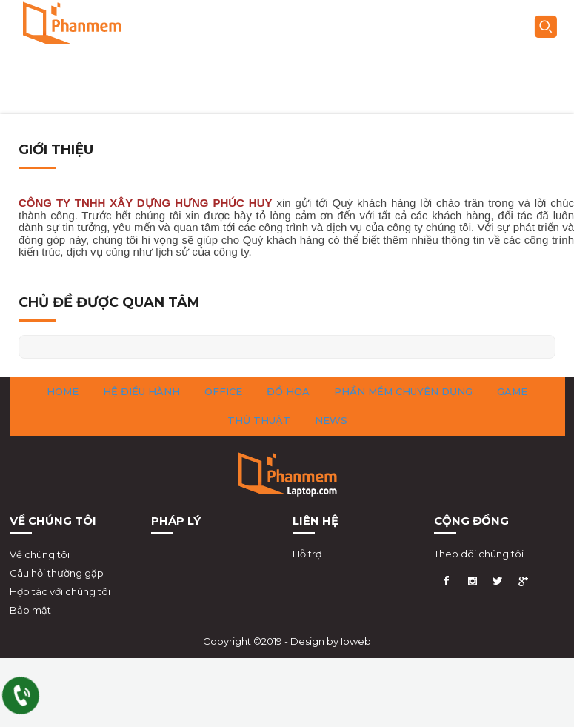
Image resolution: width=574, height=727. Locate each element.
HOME (63, 391)
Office (223, 391)
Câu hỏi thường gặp (57, 573)
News (331, 420)
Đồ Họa (288, 391)
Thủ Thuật (258, 420)
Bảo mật (30, 610)
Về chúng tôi (40, 554)
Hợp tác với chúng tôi (60, 591)
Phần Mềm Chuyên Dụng (403, 391)
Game (512, 391)
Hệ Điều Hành (141, 391)
